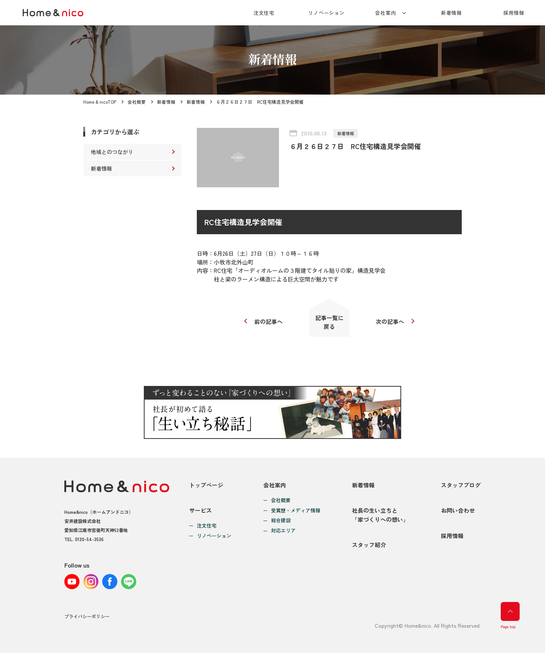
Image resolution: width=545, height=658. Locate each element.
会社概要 (137, 101)
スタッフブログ (461, 486)
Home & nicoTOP (100, 101)
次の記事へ (391, 322)
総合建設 (281, 522)
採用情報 (514, 12)
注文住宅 (264, 12)
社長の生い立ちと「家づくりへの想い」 (380, 518)
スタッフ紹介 (369, 550)
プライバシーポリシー (87, 621)
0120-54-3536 (89, 541)
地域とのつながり (112, 152)
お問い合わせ (458, 514)
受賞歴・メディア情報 (295, 512)
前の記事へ (268, 322)
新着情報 (451, 12)
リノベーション (326, 12)
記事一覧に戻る (329, 322)
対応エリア (283, 532)
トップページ (206, 486)
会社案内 (385, 12)
